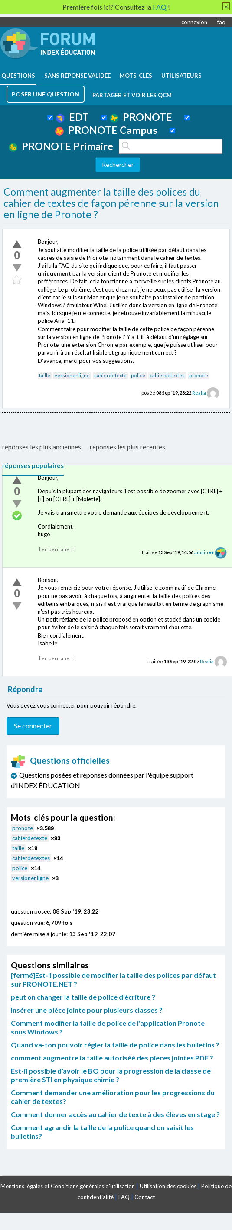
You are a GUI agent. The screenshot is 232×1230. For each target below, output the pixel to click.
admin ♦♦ (204, 552)
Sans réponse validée (77, 75)
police (138, 375)
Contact (144, 1196)
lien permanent (56, 549)
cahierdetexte (110, 375)
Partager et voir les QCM (132, 95)
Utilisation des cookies (168, 1186)
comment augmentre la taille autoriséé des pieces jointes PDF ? (112, 1058)
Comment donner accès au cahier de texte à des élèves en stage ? (115, 1114)
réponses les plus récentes (127, 447)
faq (221, 22)
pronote (198, 375)
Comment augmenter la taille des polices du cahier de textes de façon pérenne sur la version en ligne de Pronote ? (111, 203)
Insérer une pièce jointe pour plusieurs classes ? (87, 1010)
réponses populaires (33, 465)
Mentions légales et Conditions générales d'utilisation (67, 1186)
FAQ (124, 1196)
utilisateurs (181, 75)
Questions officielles (60, 760)
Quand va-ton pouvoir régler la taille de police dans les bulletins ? (115, 1045)
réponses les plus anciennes (41, 447)
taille (44, 375)
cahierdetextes (167, 375)
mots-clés (136, 75)
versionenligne (72, 375)
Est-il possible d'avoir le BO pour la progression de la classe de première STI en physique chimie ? (111, 1075)
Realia (199, 393)
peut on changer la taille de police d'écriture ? (83, 997)
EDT (72, 117)
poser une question (45, 94)
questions (18, 75)
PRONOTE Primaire (61, 146)
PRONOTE (141, 117)
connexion (194, 22)
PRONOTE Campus (106, 130)
